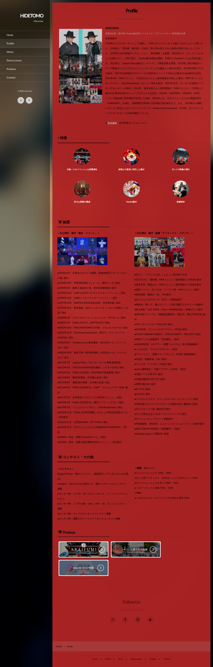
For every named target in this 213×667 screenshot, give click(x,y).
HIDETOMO (31, 15)
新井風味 (112, 122)
